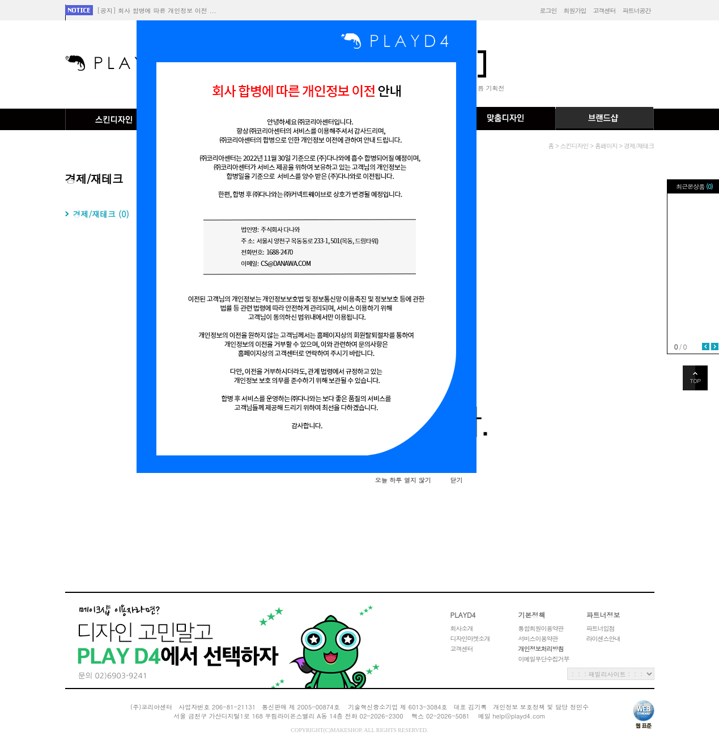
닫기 (456, 480)
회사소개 (461, 628)
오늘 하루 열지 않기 (403, 480)
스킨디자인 (114, 119)
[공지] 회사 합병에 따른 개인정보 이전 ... (156, 10)
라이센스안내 (603, 638)
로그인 (548, 10)
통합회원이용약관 (541, 628)
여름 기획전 (488, 88)
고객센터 (604, 10)
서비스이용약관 (538, 638)
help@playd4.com (518, 716)
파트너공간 (637, 10)
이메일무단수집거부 (543, 659)
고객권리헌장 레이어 (215, 640)
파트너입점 (600, 628)
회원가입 (575, 10)
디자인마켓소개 (470, 638)
